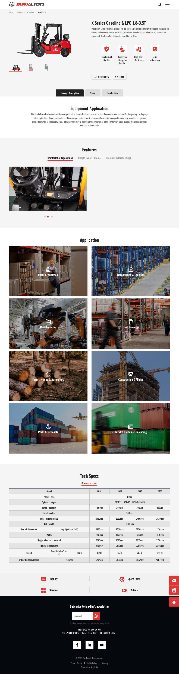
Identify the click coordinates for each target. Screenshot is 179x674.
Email (119, 76)
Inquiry (49, 579)
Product (20, 12)
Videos (130, 590)
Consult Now (101, 76)
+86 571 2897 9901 (89, 633)
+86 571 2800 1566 (70, 633)
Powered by (85, 667)
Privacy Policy (76, 663)
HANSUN (94, 667)
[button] (45, 216)
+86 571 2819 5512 (107, 633)
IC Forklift (30, 12)
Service (49, 590)
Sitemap (105, 663)
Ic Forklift (42, 12)
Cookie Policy (92, 663)
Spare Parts (129, 579)
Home (11, 12)
